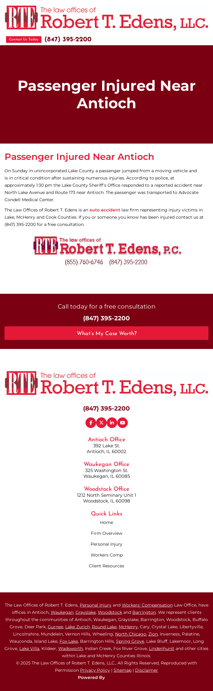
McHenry (128, 626)
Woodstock (110, 612)
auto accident (104, 210)
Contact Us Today (23, 39)
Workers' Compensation (147, 605)
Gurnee (55, 626)
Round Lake (104, 626)
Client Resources (106, 566)
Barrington (144, 612)
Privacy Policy (95, 670)
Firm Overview (106, 533)
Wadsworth (70, 648)
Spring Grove (130, 641)
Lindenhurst (161, 648)
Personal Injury (106, 544)
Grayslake (86, 612)
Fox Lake (69, 641)
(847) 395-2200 (68, 39)
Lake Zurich (77, 626)
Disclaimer (146, 670)
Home (106, 522)
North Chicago (130, 634)
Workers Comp (107, 555)
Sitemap (122, 670)
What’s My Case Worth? (107, 334)
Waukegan (62, 612)
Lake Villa (29, 648)
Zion (153, 634)
